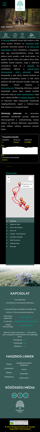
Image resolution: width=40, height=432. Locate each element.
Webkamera (9, 377)
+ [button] (8, 177)
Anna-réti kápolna (14, 227)
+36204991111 (26, 317)
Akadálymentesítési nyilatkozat (24, 364)
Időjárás (9, 372)
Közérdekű (24, 374)
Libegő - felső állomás (15, 233)
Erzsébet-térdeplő (14, 237)
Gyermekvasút (7, 88)
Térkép (9, 364)
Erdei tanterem (13, 240)
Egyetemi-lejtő (13, 224)
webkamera (6, 35)
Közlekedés (9, 368)
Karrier (24, 369)
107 (25, 340)
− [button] (8, 181)
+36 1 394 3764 (26, 325)
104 (25, 332)
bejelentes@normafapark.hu (26, 321)
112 (24, 346)
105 (25, 343)
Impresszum (24, 378)
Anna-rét (11, 230)
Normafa (11, 221)
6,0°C (15, 35)
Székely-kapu (13, 243)
